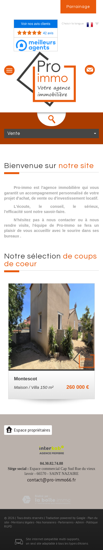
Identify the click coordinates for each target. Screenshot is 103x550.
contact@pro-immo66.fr (51, 480)
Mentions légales (22, 522)
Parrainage (78, 7)
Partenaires (65, 522)
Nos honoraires (46, 522)
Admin (80, 522)
